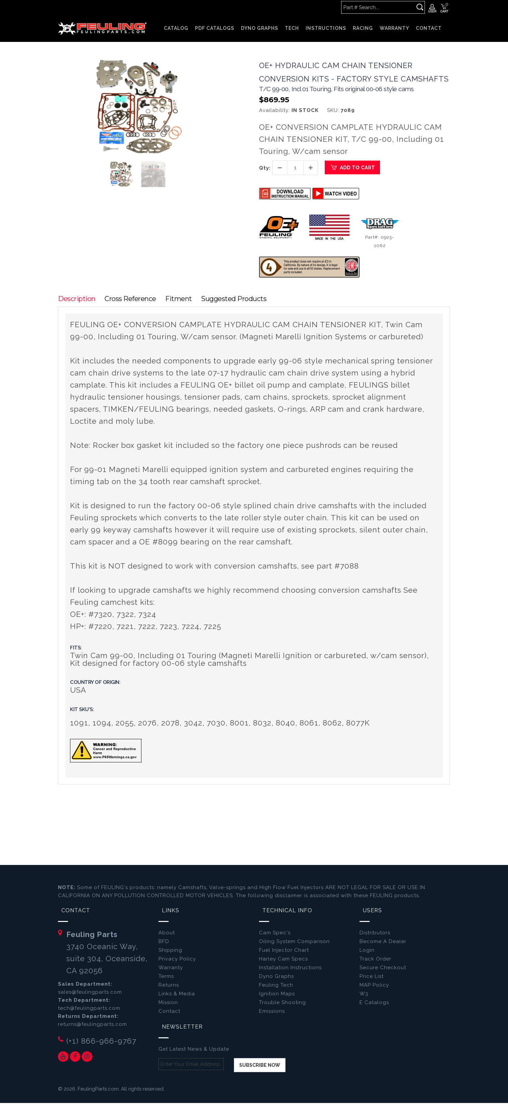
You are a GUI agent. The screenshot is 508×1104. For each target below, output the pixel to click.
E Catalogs (374, 1004)
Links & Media (176, 995)
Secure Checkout (383, 969)
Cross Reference (132, 300)
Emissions (272, 1012)
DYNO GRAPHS (259, 28)
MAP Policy (374, 986)
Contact (169, 1012)
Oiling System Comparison (294, 943)
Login (367, 951)
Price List (372, 978)
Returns (168, 986)
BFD (163, 943)
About (166, 934)
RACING (363, 28)
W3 (364, 995)
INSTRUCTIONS (326, 28)
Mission (168, 1004)
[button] (209, 65)
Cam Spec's (275, 934)
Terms (166, 978)
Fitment (181, 300)
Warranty (170, 969)
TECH (292, 28)
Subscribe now (259, 1066)
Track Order (375, 960)
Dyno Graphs (276, 978)
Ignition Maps (277, 995)
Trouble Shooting (282, 1004)
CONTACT (429, 28)
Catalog (176, 28)
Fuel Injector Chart (284, 951)
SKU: (333, 111)
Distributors (375, 934)
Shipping (170, 951)
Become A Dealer (383, 943)
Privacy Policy (177, 960)
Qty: (265, 169)
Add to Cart (352, 168)
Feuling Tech (276, 986)
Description (77, 300)
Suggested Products (238, 300)
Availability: (274, 111)
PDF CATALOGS (214, 28)
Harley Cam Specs (283, 960)
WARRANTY (394, 28)
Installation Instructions (290, 969)
